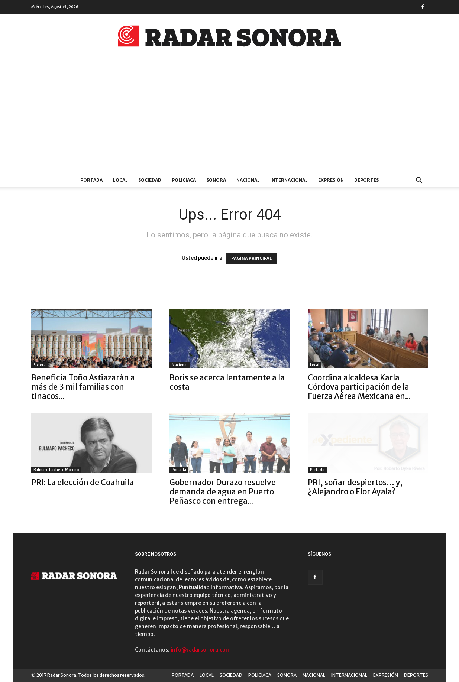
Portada (179, 469)
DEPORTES (366, 180)
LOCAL (120, 180)
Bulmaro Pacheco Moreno (56, 469)
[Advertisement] (229, 118)
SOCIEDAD (149, 180)
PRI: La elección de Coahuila (82, 482)
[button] (419, 181)
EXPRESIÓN (331, 180)
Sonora (39, 365)
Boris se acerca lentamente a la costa (227, 382)
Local (314, 365)
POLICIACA (184, 180)
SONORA (216, 180)
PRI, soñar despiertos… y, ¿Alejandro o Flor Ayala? (355, 487)
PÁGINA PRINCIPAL (251, 258)
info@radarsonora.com (201, 649)
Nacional (180, 365)
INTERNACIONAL (289, 180)
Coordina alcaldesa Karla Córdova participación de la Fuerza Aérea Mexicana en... (359, 387)
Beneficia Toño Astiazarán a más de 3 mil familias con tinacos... (83, 387)
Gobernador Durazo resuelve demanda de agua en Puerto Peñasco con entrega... (222, 491)
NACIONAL (248, 180)
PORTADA (91, 180)
